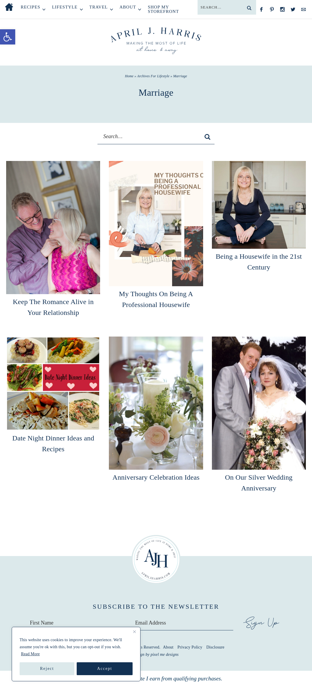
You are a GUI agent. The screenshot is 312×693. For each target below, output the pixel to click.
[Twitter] (293, 9)
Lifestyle (65, 7)
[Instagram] (282, 9)
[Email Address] (184, 622)
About (127, 7)
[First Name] (78, 622)
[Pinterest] (272, 9)
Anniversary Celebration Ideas (156, 477)
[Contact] (303, 9)
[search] (249, 8)
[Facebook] (261, 9)
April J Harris (156, 41)
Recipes (30, 7)
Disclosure (215, 646)
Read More (30, 654)
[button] (7, 36)
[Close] (134, 631)
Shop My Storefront (163, 9)
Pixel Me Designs (165, 654)
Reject (47, 668)
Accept (104, 668)
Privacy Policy (189, 646)
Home (9, 7)
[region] (76, 654)
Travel (98, 7)
